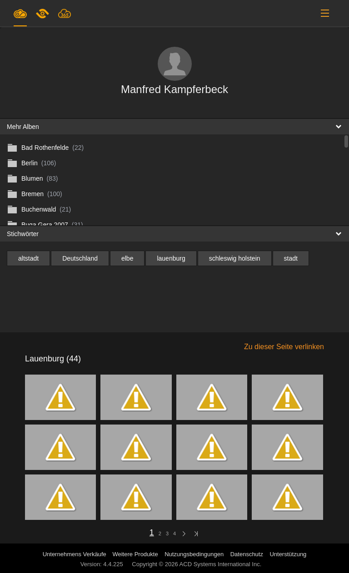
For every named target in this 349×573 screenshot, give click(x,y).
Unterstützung (287, 554)
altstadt (28, 258)
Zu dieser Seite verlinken (284, 347)
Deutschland (80, 258)
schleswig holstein (234, 258)
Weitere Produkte (135, 554)
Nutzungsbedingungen (194, 554)
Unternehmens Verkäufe (75, 554)
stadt (291, 258)
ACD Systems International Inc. (220, 564)
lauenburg (171, 258)
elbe (127, 258)
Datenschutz (246, 554)
